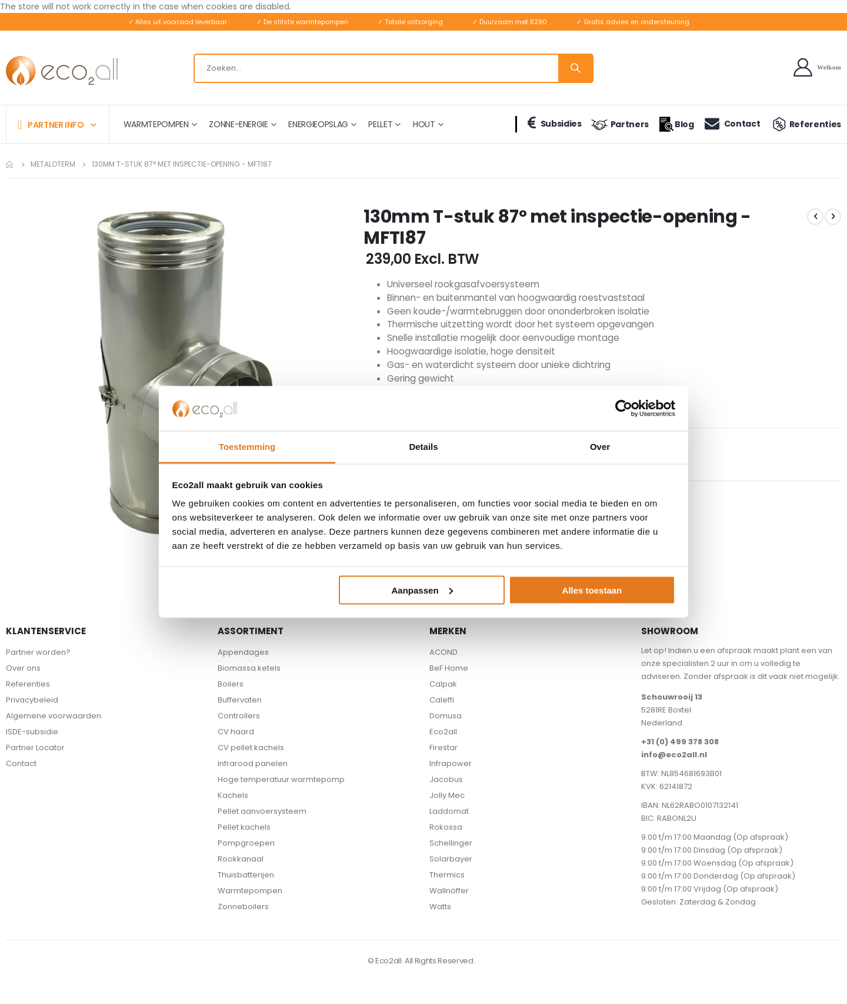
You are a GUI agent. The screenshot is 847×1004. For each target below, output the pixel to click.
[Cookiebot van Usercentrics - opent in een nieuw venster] (623, 408)
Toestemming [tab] (247, 447)
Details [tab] (423, 447)
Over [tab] (600, 447)
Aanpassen (422, 590)
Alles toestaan (592, 590)
